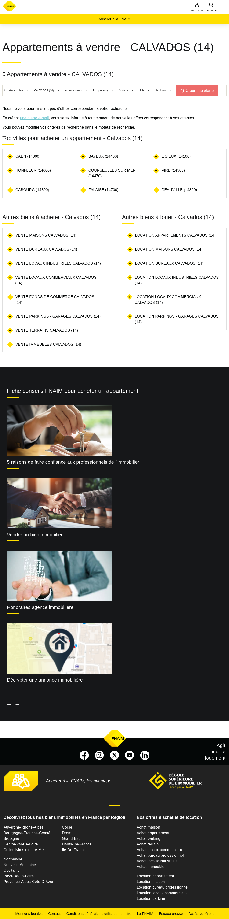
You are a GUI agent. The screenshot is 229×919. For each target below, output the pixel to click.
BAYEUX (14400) (103, 156)
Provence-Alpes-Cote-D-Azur (29, 882)
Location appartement (155, 876)
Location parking (151, 898)
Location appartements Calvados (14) (175, 235)
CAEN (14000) (27, 156)
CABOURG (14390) (32, 190)
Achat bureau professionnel (160, 855)
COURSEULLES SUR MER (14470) (112, 173)
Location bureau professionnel (163, 887)
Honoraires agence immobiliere (40, 607)
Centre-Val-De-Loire (21, 844)
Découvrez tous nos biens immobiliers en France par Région (64, 817)
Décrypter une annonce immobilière (45, 679)
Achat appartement (153, 833)
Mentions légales (29, 913)
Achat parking (148, 839)
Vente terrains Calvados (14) (46, 330)
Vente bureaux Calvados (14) (46, 249)
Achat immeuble (150, 867)
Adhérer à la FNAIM (114, 19)
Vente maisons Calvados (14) (45, 235)
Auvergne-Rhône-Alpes (24, 827)
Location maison (151, 882)
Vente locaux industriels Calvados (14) (58, 263)
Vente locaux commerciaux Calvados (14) (55, 280)
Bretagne (11, 839)
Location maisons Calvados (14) (169, 249)
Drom (66, 833)
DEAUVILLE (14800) (179, 190)
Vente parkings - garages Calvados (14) (58, 316)
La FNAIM (145, 913)
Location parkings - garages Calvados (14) (176, 319)
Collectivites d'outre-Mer (24, 850)
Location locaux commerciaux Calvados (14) (167, 299)
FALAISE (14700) (103, 190)
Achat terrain (148, 844)
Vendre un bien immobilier (35, 534)
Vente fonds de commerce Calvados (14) (54, 299)
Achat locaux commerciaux (160, 850)
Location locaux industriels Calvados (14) (177, 280)
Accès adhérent (201, 913)
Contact (54, 913)
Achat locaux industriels (157, 861)
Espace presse (171, 913)
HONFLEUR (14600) (33, 170)
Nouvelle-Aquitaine (20, 865)
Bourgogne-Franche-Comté (27, 833)
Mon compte (197, 10)
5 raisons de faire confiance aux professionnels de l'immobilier (73, 462)
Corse (67, 827)
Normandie (13, 859)
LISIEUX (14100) (176, 156)
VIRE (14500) (173, 170)
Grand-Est (71, 839)
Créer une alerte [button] (200, 91)
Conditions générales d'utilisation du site (98, 913)
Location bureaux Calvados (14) (169, 263)
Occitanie (12, 870)
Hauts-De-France (76, 844)
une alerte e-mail (34, 118)
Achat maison (148, 827)
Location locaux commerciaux (162, 893)
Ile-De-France (74, 850)
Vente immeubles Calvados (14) (48, 344)
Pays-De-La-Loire (19, 876)
